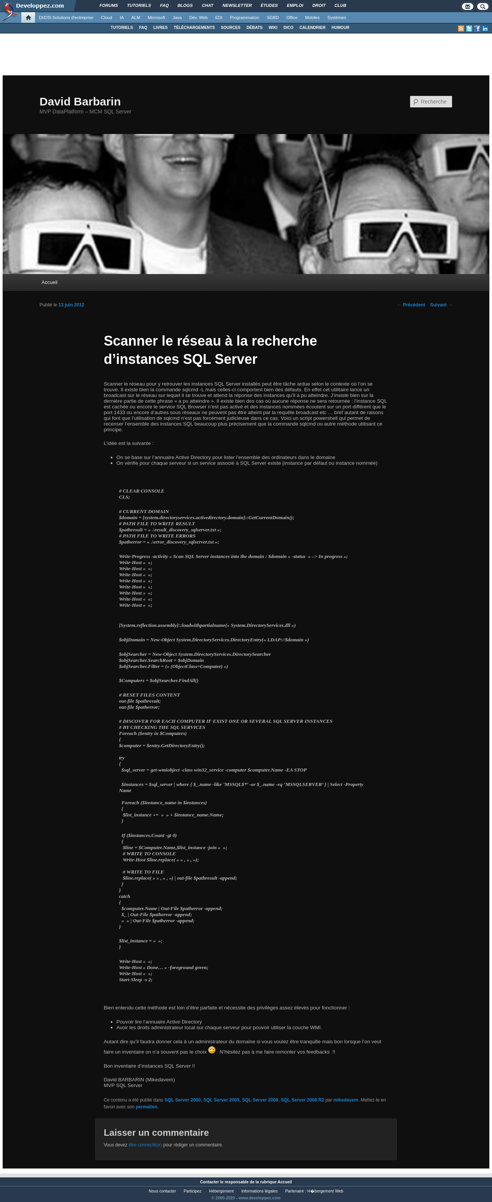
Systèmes (336, 17)
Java (177, 17)
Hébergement (221, 1191)
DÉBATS (255, 28)
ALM (135, 17)
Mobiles (312, 17)
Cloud (106, 17)
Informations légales (259, 1191)
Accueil (50, 282)
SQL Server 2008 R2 (302, 1100)
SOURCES (230, 28)
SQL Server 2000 (183, 1100)
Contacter (209, 1182)
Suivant (441, 305)
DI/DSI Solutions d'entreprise (66, 17)
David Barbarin (80, 101)
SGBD (273, 17)
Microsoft (156, 17)
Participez (192, 1191)
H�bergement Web (325, 1191)
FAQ (143, 28)
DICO (289, 28)
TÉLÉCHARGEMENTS (194, 28)
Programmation (244, 17)
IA (122, 17)
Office (291, 17)
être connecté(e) (145, 1145)
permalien (146, 1107)
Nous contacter (162, 1191)
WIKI (272, 28)
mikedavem (345, 1100)
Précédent (411, 305)
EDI (218, 17)
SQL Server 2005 (221, 1100)
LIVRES (160, 28)
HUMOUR (341, 28)
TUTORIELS (122, 28)
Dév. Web (198, 17)
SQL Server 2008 (260, 1100)
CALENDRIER (313, 28)
